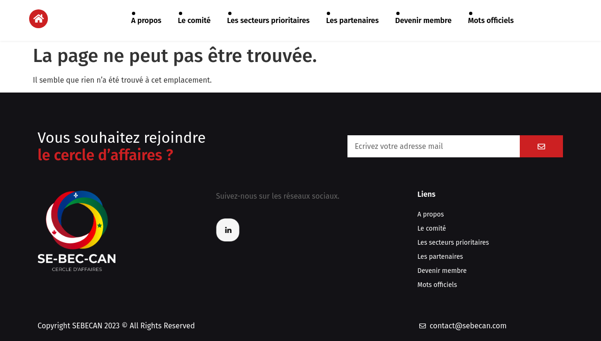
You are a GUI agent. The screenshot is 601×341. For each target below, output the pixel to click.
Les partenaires (352, 20)
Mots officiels (491, 20)
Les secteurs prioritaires (268, 20)
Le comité (194, 20)
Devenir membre (423, 20)
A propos (146, 20)
